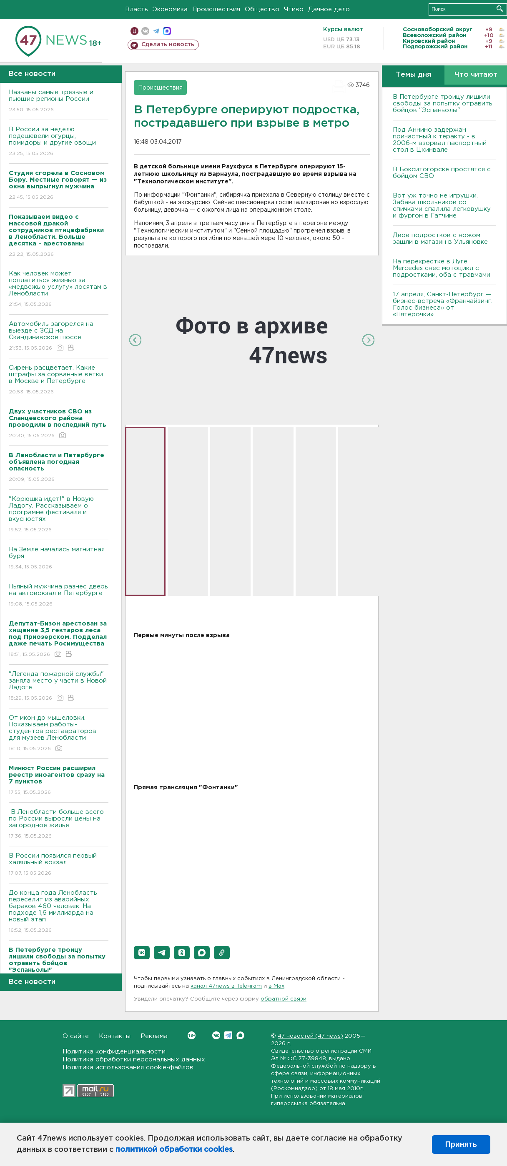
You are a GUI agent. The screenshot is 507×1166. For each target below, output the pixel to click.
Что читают (475, 75)
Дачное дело (329, 9)
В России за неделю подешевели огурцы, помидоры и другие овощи (58, 142)
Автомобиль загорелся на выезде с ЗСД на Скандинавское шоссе (58, 336)
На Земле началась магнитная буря (58, 558)
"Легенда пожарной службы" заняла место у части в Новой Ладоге (58, 686)
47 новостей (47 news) (310, 1036)
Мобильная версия (134, 31)
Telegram (228, 1035)
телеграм (156, 31)
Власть (136, 9)
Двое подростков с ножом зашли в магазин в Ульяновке (440, 239)
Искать (500, 8)
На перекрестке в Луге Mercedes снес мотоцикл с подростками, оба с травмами (441, 268)
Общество (262, 9)
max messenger (167, 31)
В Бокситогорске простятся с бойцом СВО (442, 173)
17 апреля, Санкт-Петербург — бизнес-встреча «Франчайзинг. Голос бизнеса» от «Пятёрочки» (442, 304)
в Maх (276, 986)
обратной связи (283, 999)
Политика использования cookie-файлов (128, 1067)
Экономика (170, 9)
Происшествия (216, 9)
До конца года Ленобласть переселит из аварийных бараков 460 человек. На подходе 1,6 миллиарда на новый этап (58, 912)
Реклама (154, 1036)
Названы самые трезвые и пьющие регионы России (58, 101)
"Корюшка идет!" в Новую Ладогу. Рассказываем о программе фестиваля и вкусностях (58, 514)
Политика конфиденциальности (114, 1051)
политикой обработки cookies (174, 1149)
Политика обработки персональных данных (134, 1059)
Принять (461, 1144)
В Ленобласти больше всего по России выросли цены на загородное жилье (58, 824)
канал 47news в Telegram (226, 986)
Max (240, 1035)
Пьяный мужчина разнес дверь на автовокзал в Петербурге (58, 596)
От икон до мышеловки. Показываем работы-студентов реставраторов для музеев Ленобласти (58, 733)
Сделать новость (167, 44)
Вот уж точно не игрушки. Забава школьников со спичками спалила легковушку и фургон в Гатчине (442, 205)
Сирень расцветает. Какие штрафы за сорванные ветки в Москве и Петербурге (58, 380)
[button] (142, 952)
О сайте (76, 1036)
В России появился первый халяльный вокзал (58, 865)
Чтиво (294, 9)
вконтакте (145, 31)
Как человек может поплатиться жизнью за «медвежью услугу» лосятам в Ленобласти (58, 289)
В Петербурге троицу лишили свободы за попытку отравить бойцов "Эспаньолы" (442, 103)
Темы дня (413, 75)
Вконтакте (192, 1035)
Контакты (115, 1036)
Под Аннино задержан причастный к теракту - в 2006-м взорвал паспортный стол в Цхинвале (440, 140)
